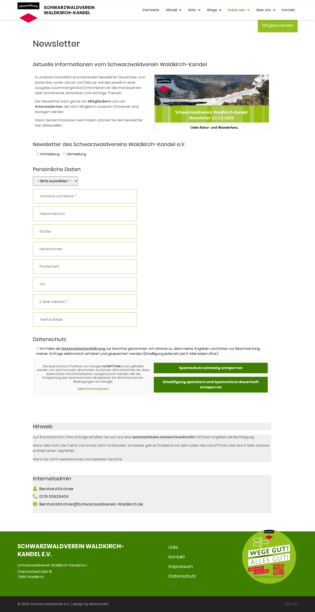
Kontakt (288, 9)
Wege (214, 10)
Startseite (150, 9)
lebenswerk (98, 604)
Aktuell (173, 10)
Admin (291, 604)
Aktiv (194, 10)
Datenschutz (182, 576)
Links (173, 547)
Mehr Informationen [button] (93, 389)
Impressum (181, 566)
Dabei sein (239, 10)
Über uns (265, 10)
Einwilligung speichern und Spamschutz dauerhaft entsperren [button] (211, 384)
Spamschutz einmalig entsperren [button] (211, 367)
